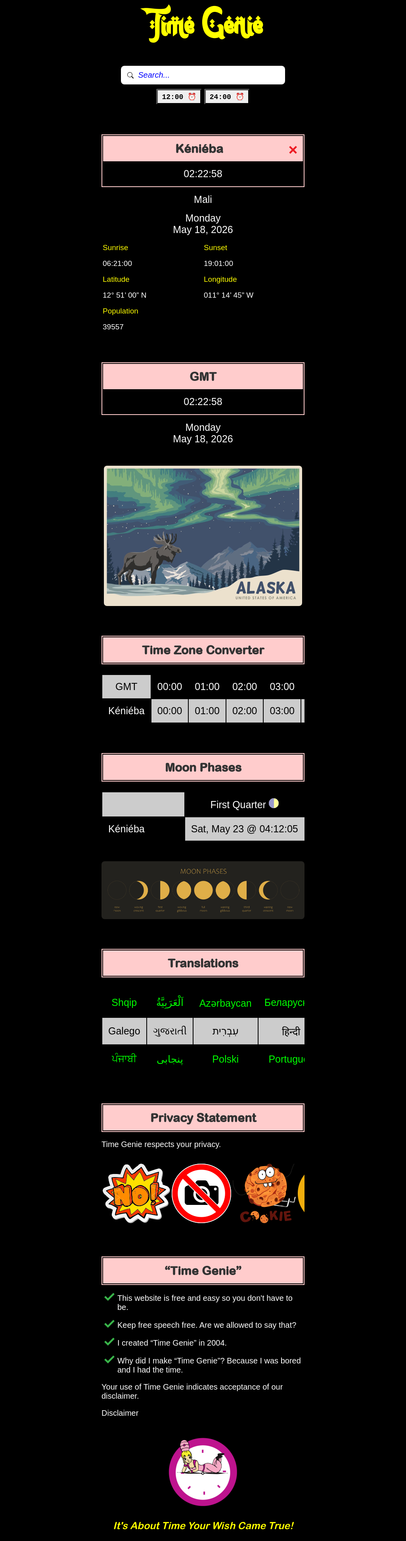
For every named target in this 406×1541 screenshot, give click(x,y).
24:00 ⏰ (227, 97)
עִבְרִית (226, 1030)
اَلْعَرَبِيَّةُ (170, 1002)
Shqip (124, 1002)
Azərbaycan (225, 1003)
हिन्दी (291, 1031)
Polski (225, 1059)
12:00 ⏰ (179, 97)
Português (291, 1059)
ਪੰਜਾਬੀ (124, 1058)
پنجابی (170, 1059)
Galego (124, 1030)
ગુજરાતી (170, 1030)
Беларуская (291, 1002)
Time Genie (203, 26)
